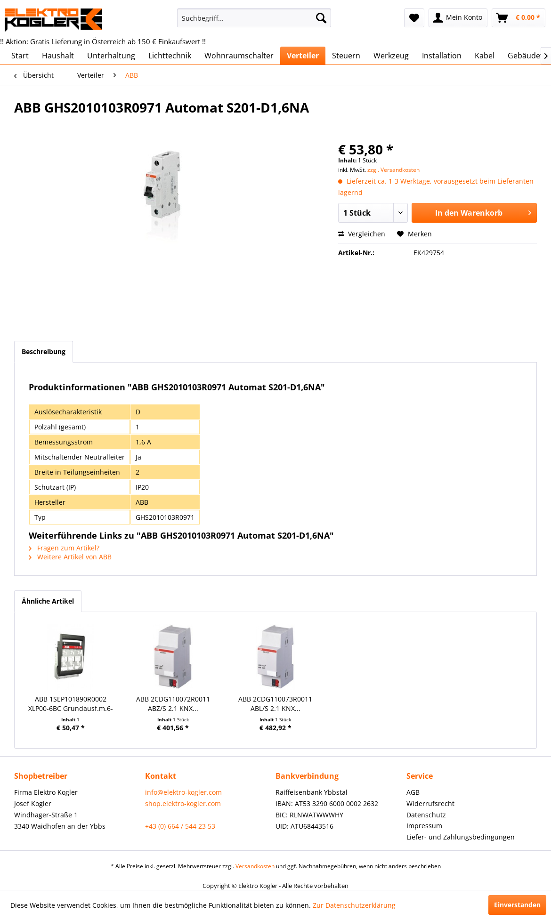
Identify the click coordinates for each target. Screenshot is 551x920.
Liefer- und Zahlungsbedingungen (460, 836)
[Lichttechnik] (170, 56)
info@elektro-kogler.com (183, 792)
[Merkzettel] (414, 17)
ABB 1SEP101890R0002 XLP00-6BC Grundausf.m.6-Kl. (70, 703)
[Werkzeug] (391, 56)
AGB (413, 792)
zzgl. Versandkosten (393, 170)
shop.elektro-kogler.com (183, 803)
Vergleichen (361, 233)
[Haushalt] (58, 56)
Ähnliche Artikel (48, 601)
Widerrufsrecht (430, 803)
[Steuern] (346, 56)
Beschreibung (43, 351)
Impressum (424, 825)
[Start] (20, 56)
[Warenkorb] (518, 17)
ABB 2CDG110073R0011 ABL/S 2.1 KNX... (275, 703)
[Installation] (441, 56)
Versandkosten (255, 866)
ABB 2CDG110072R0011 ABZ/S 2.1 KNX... (173, 703)
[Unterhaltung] (111, 56)
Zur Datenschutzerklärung (354, 905)
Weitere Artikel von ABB (70, 556)
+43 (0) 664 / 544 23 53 (180, 826)
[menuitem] (254, 17)
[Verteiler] (302, 56)
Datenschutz (426, 814)
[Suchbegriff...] (254, 17)
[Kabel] (484, 56)
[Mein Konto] (458, 17)
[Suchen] (321, 17)
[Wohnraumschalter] (239, 56)
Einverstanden (517, 904)
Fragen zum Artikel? (64, 547)
